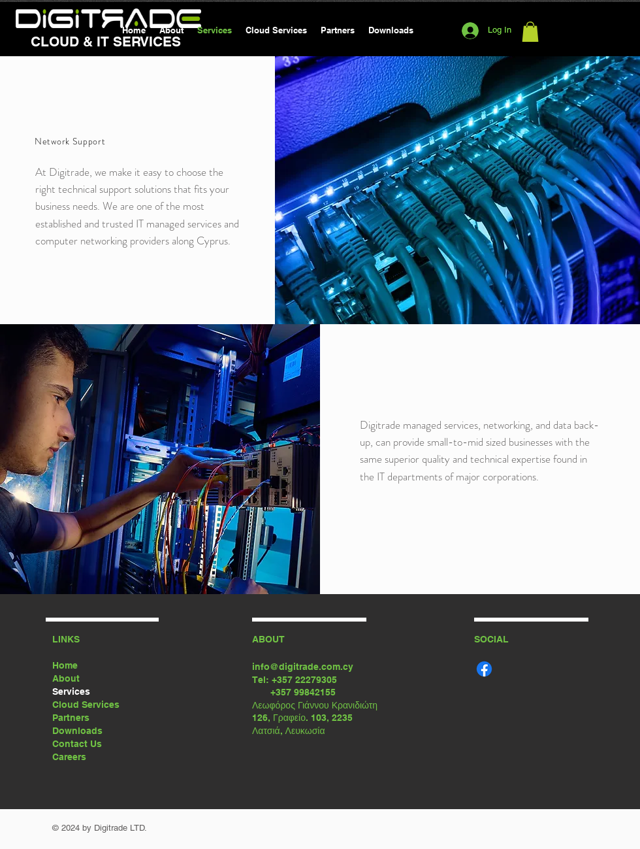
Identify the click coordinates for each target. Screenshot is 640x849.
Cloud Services (86, 704)
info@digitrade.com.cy (302, 666)
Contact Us (77, 744)
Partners (70, 717)
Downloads (77, 730)
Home (65, 665)
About (66, 678)
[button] (530, 32)
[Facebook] (484, 669)
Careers (69, 757)
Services (71, 691)
